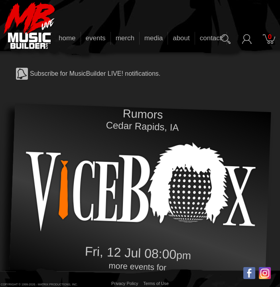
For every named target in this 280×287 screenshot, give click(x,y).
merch (125, 38)
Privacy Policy (124, 283)
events (96, 38)
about (181, 38)
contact (211, 38)
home (67, 38)
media (153, 38)
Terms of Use (156, 283)
